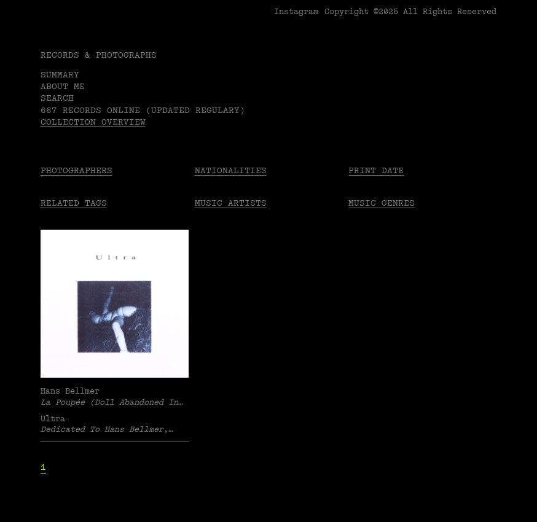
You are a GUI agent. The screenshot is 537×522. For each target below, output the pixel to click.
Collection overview (93, 122)
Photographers (76, 170)
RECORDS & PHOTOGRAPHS (99, 55)
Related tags (74, 203)
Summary (60, 74)
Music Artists (231, 203)
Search (57, 98)
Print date (376, 170)
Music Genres (381, 203)
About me (63, 86)
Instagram (296, 12)
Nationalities (231, 170)
